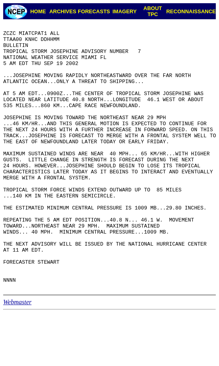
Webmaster (17, 355)
